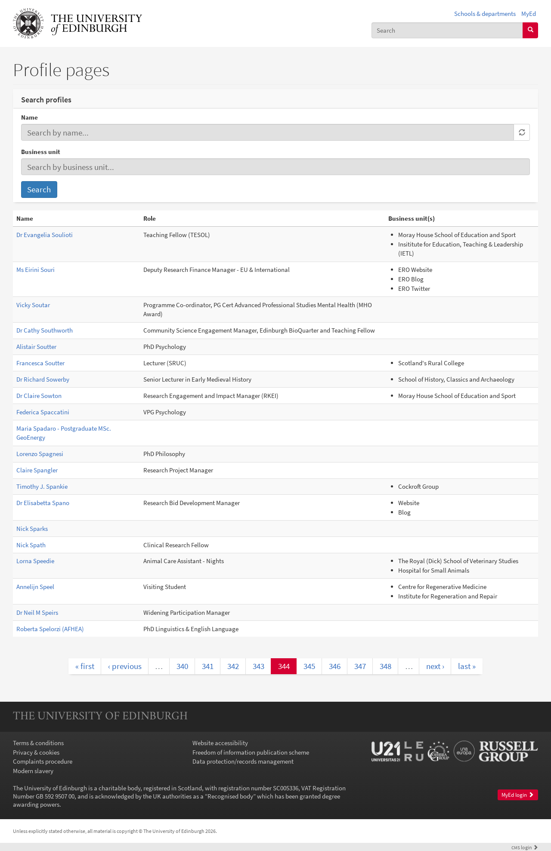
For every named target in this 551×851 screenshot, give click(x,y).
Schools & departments (485, 13)
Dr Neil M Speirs (37, 612)
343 (258, 666)
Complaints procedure (42, 761)
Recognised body (230, 796)
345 (309, 666)
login (524, 847)
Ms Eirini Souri (35, 269)
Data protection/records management (243, 761)
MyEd (528, 13)
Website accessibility (220, 743)
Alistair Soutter (36, 346)
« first (84, 666)
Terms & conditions (38, 743)
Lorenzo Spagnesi (39, 454)
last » (467, 666)
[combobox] (447, 30)
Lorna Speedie (35, 561)
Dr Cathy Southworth (44, 330)
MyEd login (517, 795)
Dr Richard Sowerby (42, 379)
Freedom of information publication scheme (250, 752)
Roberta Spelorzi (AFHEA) (50, 629)
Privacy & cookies (36, 752)
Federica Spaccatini (42, 412)
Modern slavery (33, 771)
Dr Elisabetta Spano (42, 503)
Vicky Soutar (33, 305)
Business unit (40, 152)
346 (335, 666)
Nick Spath (31, 545)
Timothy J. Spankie (42, 486)
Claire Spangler (37, 470)
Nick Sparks (32, 528)
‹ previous (125, 666)
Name (29, 117)
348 (385, 666)
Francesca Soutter (40, 363)
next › (435, 666)
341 (208, 666)
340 (182, 666)
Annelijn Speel (35, 587)
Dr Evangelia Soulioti (44, 235)
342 (233, 666)
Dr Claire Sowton (39, 396)
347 (360, 666)
